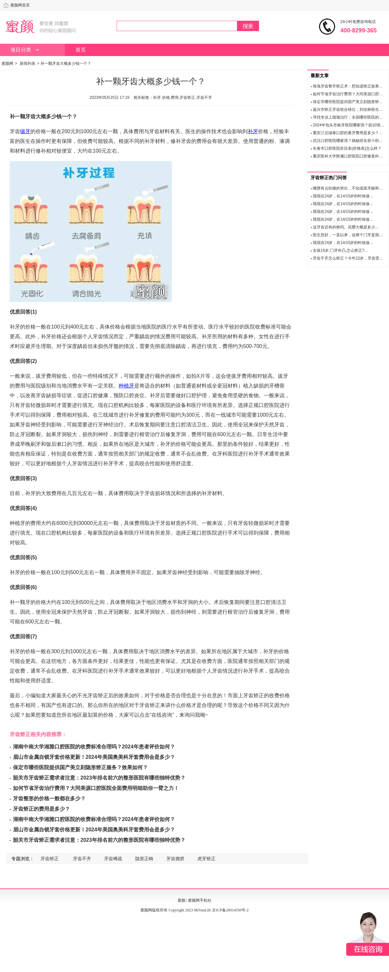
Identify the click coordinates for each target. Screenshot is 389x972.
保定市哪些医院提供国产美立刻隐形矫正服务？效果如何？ (80, 767)
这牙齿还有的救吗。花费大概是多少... (345, 227)
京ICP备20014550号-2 (230, 910)
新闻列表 (27, 63)
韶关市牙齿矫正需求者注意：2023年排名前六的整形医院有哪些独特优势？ (99, 778)
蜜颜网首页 (20, 5)
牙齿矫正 (50, 858)
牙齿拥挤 (175, 858)
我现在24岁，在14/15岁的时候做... (343, 196)
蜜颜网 (7, 63)
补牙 (253, 131)
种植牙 (126, 385)
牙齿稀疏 (113, 858)
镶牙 (25, 131)
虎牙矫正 (206, 858)
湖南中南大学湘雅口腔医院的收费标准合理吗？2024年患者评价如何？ (94, 746)
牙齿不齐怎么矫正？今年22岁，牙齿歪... (348, 258)
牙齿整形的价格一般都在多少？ (49, 798)
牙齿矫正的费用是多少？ (41, 809)
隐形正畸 (144, 858)
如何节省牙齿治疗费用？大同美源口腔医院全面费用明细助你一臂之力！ (96, 788)
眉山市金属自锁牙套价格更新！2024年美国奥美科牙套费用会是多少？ (94, 757)
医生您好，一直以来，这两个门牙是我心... (349, 235)
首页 (81, 49)
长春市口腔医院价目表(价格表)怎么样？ (347, 148)
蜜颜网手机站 (199, 900)
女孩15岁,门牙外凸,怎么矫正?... (340, 250)
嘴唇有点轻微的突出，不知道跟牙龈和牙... (349, 188)
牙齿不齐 (82, 858)
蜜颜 (181, 900)
